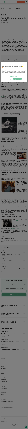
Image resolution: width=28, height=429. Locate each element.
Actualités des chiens (11, 8)
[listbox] (14, 261)
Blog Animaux (2, 8)
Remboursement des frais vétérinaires (7, 401)
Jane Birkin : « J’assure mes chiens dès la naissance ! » (11, 63)
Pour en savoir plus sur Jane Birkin (8, 65)
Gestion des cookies (4, 421)
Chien (7, 8)
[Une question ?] (26, 427)
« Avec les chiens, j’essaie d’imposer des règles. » (10, 59)
